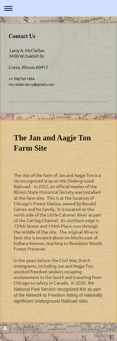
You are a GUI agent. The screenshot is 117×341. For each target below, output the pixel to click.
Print (12, 328)
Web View (104, 335)
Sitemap (31, 328)
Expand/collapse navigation (58, 8)
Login (108, 328)
